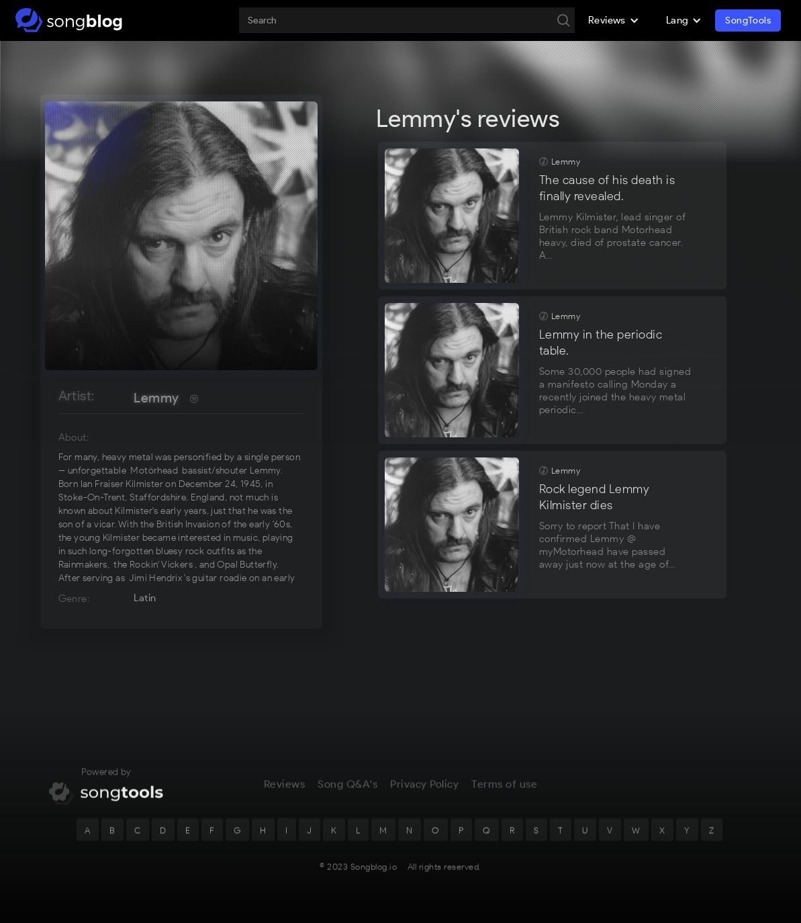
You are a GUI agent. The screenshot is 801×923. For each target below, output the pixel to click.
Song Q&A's (347, 790)
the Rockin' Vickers (153, 564)
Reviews (284, 790)
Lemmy (156, 398)
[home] (68, 20)
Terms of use (504, 790)
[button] (614, 20)
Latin (145, 598)
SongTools (748, 20)
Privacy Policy (424, 790)
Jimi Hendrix (155, 578)
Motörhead (154, 470)
